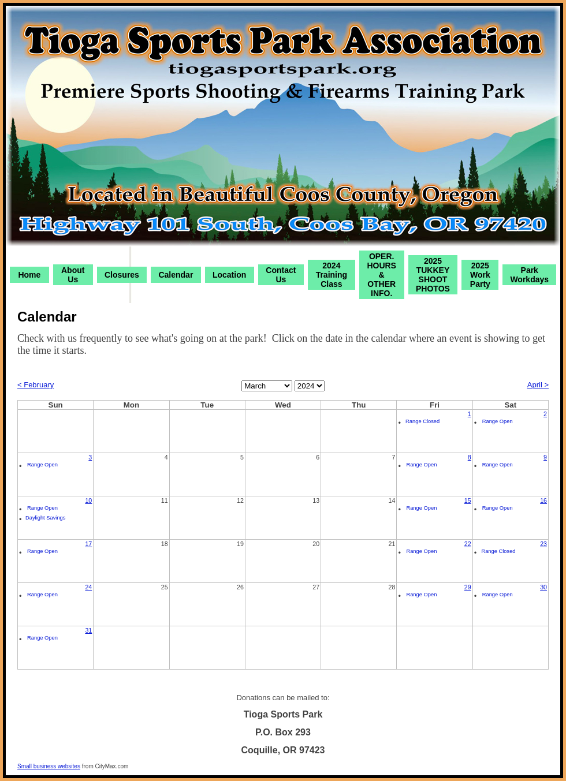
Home (29, 274)
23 (543, 543)
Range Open (497, 421)
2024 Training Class (331, 275)
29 (467, 587)
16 (543, 500)
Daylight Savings (45, 518)
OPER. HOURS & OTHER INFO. (381, 275)
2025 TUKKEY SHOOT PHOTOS (433, 274)
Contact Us (281, 275)
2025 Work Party (480, 275)
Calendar (175, 274)
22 (467, 543)
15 (467, 500)
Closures (122, 274)
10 (88, 500)
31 (88, 630)
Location (229, 274)
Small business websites (48, 766)
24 (88, 587)
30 (543, 587)
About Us (72, 275)
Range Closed (422, 421)
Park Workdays (529, 275)
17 (88, 543)
